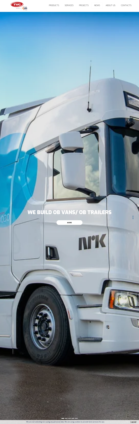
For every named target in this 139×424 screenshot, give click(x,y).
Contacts (126, 5)
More (69, 223)
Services (69, 5)
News (97, 5)
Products (54, 5)
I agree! (133, 422)
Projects (84, 5)
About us (110, 5)
